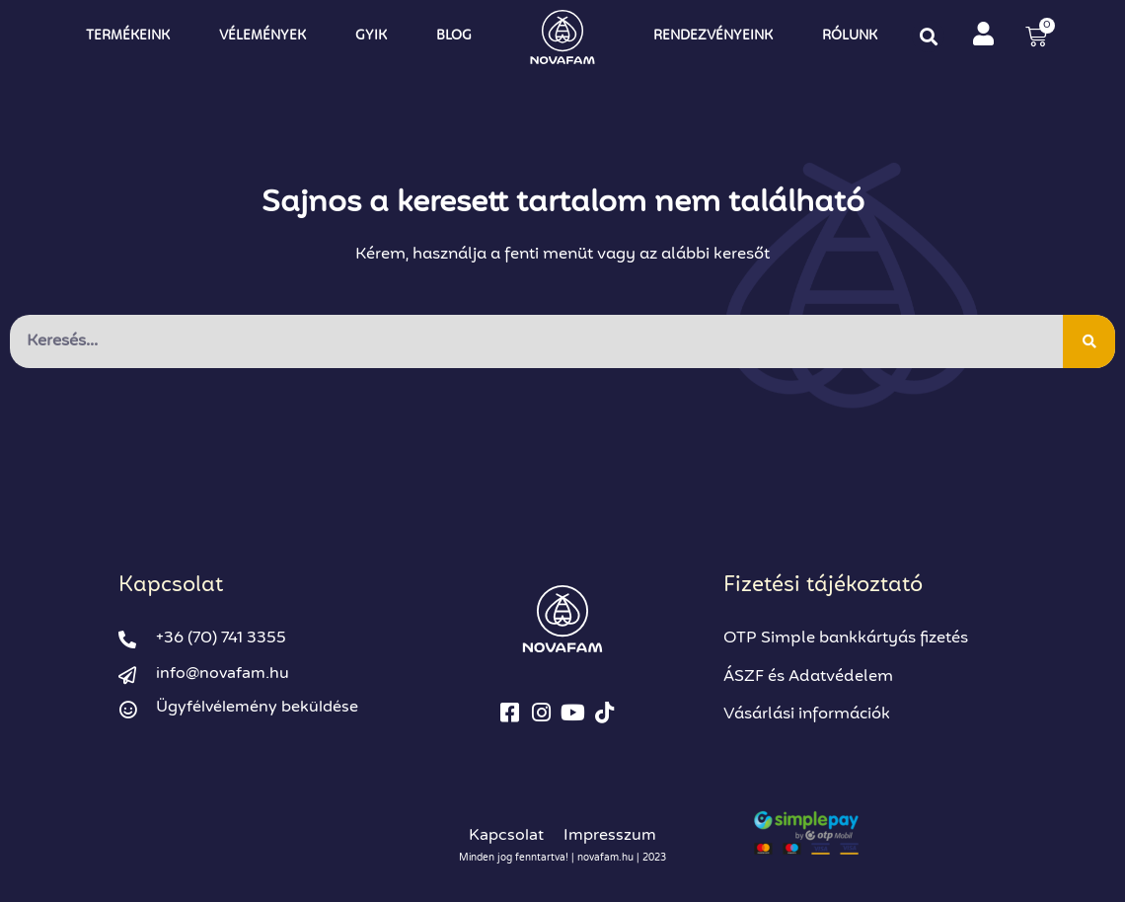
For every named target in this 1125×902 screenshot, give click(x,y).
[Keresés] (1089, 341)
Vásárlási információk (806, 714)
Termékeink (128, 36)
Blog (454, 36)
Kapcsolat (506, 835)
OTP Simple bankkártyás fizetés (845, 638)
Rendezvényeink (713, 36)
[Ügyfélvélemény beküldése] (127, 709)
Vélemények (262, 36)
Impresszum (609, 835)
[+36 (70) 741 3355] (127, 639)
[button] (928, 36)
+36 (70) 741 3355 (221, 638)
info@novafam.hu (222, 673)
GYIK (371, 36)
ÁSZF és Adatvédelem (808, 677)
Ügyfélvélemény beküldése (257, 706)
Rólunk (849, 36)
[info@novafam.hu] (127, 675)
